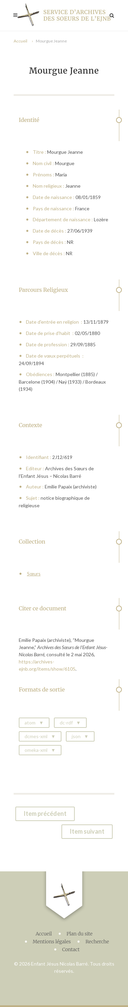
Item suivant (87, 831)
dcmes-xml (36, 736)
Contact (71, 949)
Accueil (20, 40)
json (76, 736)
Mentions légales (52, 941)
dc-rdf (66, 722)
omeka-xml (36, 750)
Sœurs (34, 573)
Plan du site (80, 934)
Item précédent (45, 813)
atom (30, 722)
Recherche (97, 941)
